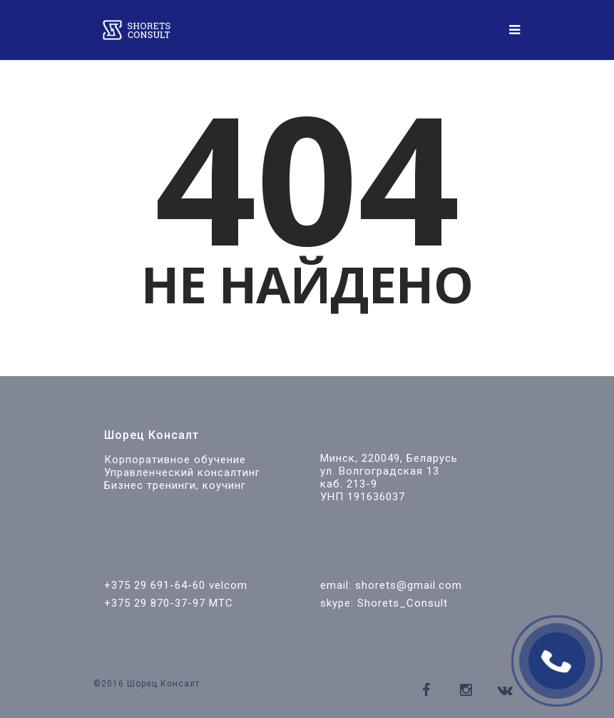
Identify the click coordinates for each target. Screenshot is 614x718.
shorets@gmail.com (408, 585)
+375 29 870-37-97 (154, 603)
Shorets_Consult (402, 603)
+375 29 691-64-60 (154, 585)
